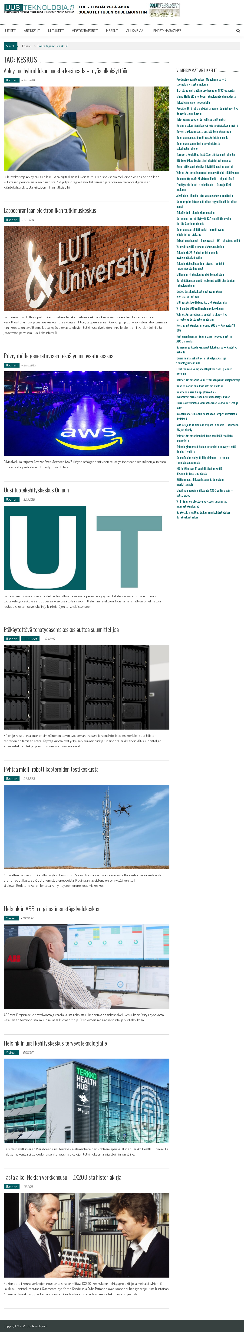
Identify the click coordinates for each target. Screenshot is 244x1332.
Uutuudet (30, 639)
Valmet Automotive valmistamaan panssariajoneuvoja (208, 379)
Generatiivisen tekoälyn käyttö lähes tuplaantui (204, 166)
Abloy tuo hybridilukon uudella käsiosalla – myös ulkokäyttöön (66, 70)
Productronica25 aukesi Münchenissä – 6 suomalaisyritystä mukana (201, 81)
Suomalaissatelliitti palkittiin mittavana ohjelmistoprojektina (200, 232)
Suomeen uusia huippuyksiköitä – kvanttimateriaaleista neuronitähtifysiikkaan (203, 394)
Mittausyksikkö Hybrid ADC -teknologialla (201, 302)
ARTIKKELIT (32, 30)
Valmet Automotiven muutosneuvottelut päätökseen (207, 172)
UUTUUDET (56, 30)
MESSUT (112, 30)
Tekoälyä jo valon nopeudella (193, 102)
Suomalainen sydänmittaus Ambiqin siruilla (202, 137)
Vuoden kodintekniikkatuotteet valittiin (199, 385)
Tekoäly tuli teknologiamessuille (195, 212)
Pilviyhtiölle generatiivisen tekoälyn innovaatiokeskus (58, 355)
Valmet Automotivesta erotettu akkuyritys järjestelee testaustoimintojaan (201, 317)
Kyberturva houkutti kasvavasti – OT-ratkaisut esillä (208, 240)
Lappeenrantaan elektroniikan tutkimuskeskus (50, 210)
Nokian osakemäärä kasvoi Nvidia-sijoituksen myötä (207, 125)
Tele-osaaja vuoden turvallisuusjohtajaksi (200, 119)
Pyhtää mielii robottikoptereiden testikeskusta (51, 769)
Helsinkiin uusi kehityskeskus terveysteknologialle (55, 1042)
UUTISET (10, 30)
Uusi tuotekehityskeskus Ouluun (36, 489)
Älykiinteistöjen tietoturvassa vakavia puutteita (204, 195)
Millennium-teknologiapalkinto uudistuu (200, 274)
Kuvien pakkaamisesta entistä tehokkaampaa (203, 131)
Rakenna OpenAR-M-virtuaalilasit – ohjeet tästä (205, 178)
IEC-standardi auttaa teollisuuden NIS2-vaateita (205, 90)
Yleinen (11, 918)
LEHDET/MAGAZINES (166, 30)
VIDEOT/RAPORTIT (85, 30)
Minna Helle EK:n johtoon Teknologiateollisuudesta (206, 96)
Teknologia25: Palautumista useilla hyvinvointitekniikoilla (197, 255)
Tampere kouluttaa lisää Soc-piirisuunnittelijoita (205, 154)
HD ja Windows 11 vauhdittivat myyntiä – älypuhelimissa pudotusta (200, 471)
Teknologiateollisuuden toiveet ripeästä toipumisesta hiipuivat (200, 266)
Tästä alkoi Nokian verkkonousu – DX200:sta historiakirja (62, 1177)
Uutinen (11, 80)
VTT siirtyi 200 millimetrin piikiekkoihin (200, 308)
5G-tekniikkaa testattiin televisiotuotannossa (203, 160)
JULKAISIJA (134, 30)
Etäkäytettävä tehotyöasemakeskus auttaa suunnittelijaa (61, 629)
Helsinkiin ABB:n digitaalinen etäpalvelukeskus (51, 908)
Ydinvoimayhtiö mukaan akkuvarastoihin (200, 246)
